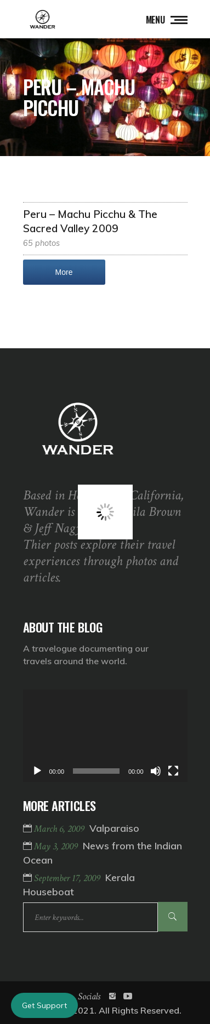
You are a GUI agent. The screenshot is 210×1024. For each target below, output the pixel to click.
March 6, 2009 (60, 828)
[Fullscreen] (173, 771)
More (64, 272)
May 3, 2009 (57, 846)
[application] (105, 735)
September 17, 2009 (68, 878)
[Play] (37, 771)
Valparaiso (114, 828)
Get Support (44, 1005)
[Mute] (155, 771)
